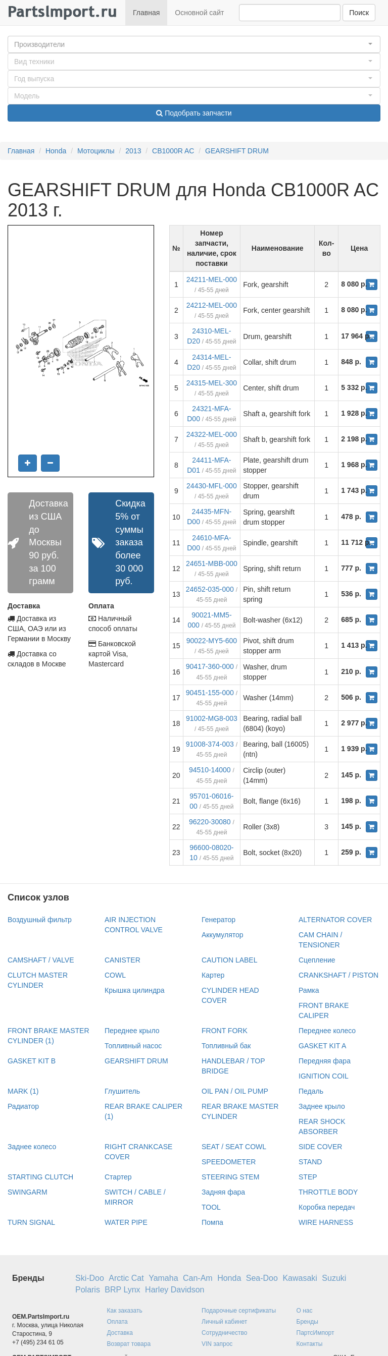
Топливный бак (226, 1046)
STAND (310, 1162)
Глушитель (122, 1091)
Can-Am (198, 1278)
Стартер (118, 1177)
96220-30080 (210, 822)
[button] (194, 44)
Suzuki (334, 1278)
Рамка (309, 990)
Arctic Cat (126, 1278)
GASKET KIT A (322, 1046)
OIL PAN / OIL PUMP (235, 1091)
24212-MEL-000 (211, 305)
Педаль (311, 1091)
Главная (146, 13)
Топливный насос (133, 1046)
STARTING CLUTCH (40, 1177)
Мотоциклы (96, 151)
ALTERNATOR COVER (335, 920)
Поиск (359, 13)
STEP (308, 1177)
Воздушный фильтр (40, 920)
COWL (115, 975)
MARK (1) (23, 1091)
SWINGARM (27, 1192)
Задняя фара (223, 1192)
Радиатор (23, 1106)
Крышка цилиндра (135, 990)
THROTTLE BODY (328, 1192)
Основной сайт (199, 13)
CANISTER (122, 960)
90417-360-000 (210, 666)
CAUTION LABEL (229, 960)
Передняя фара (325, 1061)
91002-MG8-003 (211, 718)
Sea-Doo (262, 1278)
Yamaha (163, 1278)
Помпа (212, 1222)
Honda (55, 151)
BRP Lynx (122, 1289)
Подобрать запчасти (193, 113)
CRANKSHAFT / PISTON (338, 975)
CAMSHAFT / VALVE (41, 960)
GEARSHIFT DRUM (237, 151)
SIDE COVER (320, 1147)
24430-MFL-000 (211, 486)
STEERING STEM (230, 1177)
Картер (213, 975)
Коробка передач (327, 1207)
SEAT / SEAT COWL (234, 1147)
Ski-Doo (89, 1278)
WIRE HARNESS (326, 1222)
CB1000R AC (173, 151)
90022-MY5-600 (211, 641)
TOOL (211, 1207)
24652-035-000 (210, 589)
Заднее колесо (32, 1147)
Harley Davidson (174, 1289)
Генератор (218, 920)
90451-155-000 (210, 693)
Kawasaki (299, 1278)
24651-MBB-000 (211, 563)
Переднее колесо (327, 1031)
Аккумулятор (223, 935)
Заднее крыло (322, 1106)
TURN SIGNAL (31, 1222)
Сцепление (317, 960)
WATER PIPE (126, 1222)
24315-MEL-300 (211, 383)
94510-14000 (210, 770)
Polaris (87, 1289)
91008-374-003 (210, 744)
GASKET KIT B (32, 1061)
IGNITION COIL (324, 1076)
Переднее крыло (132, 1031)
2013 (133, 151)
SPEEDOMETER (229, 1162)
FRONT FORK (225, 1031)
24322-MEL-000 (211, 434)
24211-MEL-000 (211, 279)
